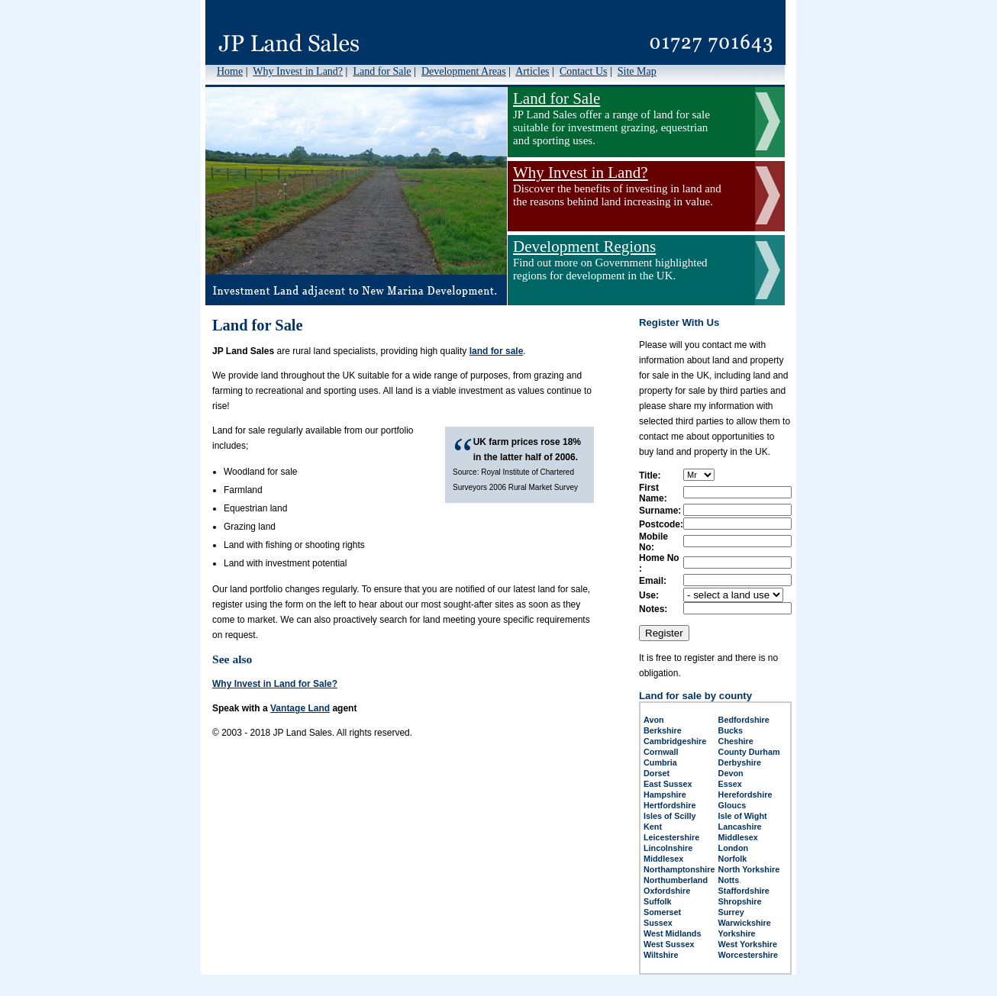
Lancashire (740, 826)
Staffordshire (744, 890)
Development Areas (463, 71)
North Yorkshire (749, 869)
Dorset (657, 773)
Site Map (637, 71)
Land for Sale (382, 71)
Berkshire (663, 730)
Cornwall (661, 751)
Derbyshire (739, 762)
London (733, 848)
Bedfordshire (744, 719)
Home (230, 71)
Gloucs (732, 805)
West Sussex (669, 944)
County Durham (749, 751)
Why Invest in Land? (298, 71)
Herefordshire (745, 794)
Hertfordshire (669, 805)
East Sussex (668, 783)
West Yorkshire (747, 944)
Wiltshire (661, 954)
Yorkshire (737, 933)
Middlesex (738, 837)
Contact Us (584, 71)
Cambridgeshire (675, 741)
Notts (729, 880)
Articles (532, 71)
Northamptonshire (679, 869)
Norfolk (732, 858)
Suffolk (658, 901)
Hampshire (665, 794)
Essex (730, 783)
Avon (654, 719)
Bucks (730, 730)
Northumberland (676, 880)
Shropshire (740, 901)
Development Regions (584, 246)
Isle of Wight (742, 815)
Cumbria (660, 762)
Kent (653, 826)
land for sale (496, 351)
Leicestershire (671, 837)
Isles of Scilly (669, 815)
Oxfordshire (667, 890)
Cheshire (735, 741)
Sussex (658, 922)
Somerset (662, 912)
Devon (731, 773)
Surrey (731, 912)
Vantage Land (300, 708)
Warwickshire (744, 922)
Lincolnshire (668, 848)
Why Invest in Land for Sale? (274, 684)
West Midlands (672, 933)
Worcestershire (748, 954)
